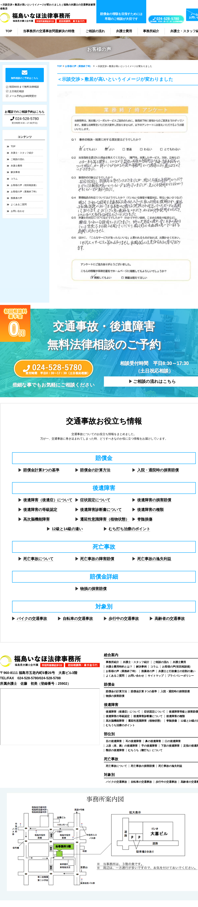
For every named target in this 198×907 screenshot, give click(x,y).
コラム (14, 178)
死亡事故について (38, 559)
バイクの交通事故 (32, 618)
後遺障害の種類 (150, 510)
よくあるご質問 (19, 204)
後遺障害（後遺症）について (47, 500)
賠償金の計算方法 (95, 470)
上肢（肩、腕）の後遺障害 (122, 745)
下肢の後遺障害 (170, 745)
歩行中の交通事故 (124, 618)
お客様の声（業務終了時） (24, 191)
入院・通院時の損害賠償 (158, 470)
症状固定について (95, 500)
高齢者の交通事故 (170, 618)
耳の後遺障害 (133, 741)
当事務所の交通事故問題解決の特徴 (48, 31)
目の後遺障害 (114, 741)
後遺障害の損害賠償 (154, 500)
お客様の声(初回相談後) (176, 666)
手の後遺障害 (149, 745)
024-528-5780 (24, 118)
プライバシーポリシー (180, 675)
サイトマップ (156, 675)
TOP (8, 31)
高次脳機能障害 (36, 519)
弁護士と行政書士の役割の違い (176, 671)
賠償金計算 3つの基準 (144, 691)
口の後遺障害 (173, 741)
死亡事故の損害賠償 (143, 765)
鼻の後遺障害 (153, 741)
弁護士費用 (124, 31)
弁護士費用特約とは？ (119, 666)
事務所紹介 (151, 31)
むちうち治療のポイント (120, 725)
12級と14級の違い (67, 529)
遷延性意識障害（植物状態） (104, 519)
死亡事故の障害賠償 (97, 559)
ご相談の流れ (95, 31)
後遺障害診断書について (101, 510)
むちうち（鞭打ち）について (145, 750)
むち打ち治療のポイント (129, 529)
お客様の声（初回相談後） (24, 185)
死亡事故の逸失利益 (154, 559)
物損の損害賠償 (93, 589)
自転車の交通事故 (78, 618)
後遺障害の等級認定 (40, 510)
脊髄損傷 (144, 519)
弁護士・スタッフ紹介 (22, 153)
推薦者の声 (16, 198)
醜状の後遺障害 (115, 750)
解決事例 (15, 172)
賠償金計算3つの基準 (41, 470)
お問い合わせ (17, 211)
